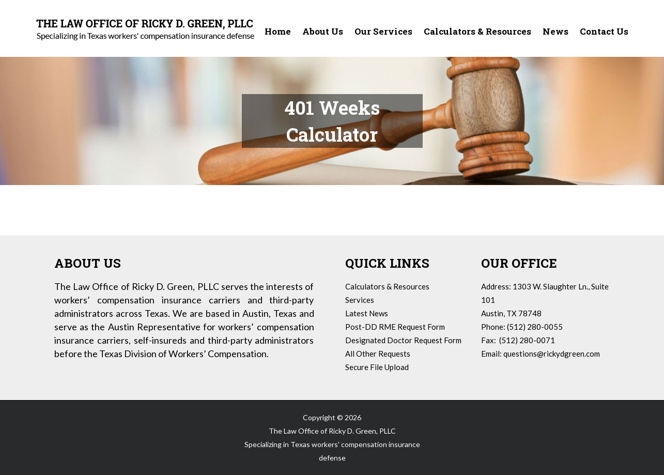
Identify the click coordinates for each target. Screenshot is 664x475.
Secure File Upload (377, 367)
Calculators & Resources (387, 286)
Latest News (366, 313)
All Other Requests (377, 353)
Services (359, 299)
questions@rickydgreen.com (551, 353)
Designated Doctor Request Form (403, 340)
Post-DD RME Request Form (395, 326)
